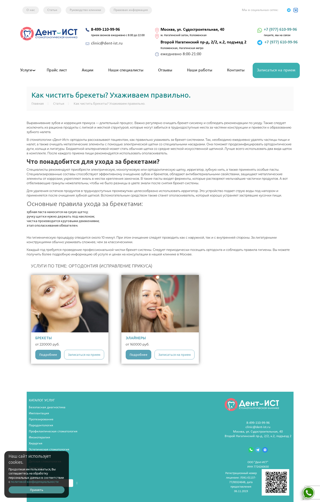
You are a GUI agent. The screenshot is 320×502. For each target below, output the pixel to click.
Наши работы (199, 70)
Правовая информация (131, 10)
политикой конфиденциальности (35, 482)
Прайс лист (57, 70)
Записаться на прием (276, 70)
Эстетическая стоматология (49, 449)
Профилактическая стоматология (53, 431)
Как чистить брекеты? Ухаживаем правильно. (109, 103)
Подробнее (48, 354)
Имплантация (39, 413)
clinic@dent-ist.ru (258, 427)
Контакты (235, 70)
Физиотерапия (39, 437)
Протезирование (41, 419)
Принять (36, 490)
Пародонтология (41, 425)
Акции (87, 70)
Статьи (52, 10)
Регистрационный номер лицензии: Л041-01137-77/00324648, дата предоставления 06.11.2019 (257, 482)
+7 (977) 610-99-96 (280, 30)
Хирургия (35, 443)
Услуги (26, 70)
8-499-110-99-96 (258, 423)
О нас (30, 10)
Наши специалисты (125, 70)
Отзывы (165, 70)
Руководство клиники (85, 10)
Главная (37, 103)
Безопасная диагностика (47, 407)
